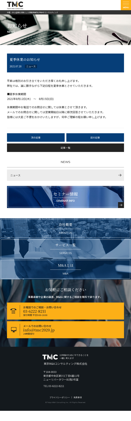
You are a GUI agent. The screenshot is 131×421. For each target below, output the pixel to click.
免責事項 (78, 397)
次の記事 (36, 137)
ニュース (15, 175)
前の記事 (95, 137)
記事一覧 (65, 147)
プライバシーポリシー (59, 397)
